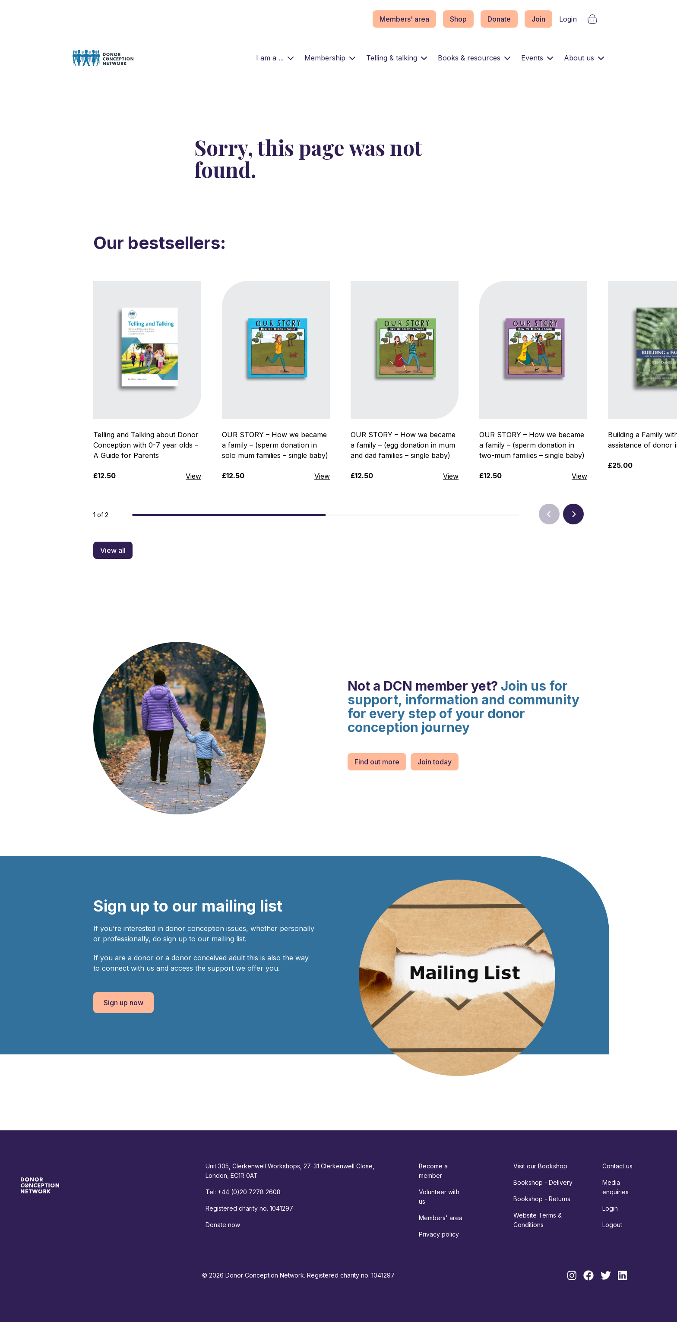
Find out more (376, 761)
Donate (499, 19)
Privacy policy (439, 1234)
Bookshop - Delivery (543, 1182)
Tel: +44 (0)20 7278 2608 (243, 1192)
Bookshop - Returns (541, 1198)
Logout (612, 1224)
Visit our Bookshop (540, 1166)
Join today (435, 761)
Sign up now (123, 1002)
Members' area (404, 19)
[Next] (573, 514)
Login (568, 19)
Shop (458, 19)
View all (113, 550)
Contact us (617, 1166)
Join (538, 19)
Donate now (223, 1224)
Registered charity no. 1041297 (249, 1208)
